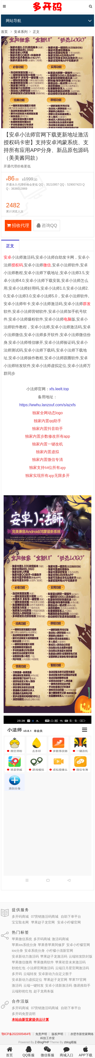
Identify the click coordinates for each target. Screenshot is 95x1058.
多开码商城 (20, 916)
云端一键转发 (33, 985)
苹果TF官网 (77, 980)
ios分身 (17, 951)
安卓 (7, 257)
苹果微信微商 (22, 962)
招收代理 (18, 225)
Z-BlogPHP (42, 1042)
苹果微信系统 (22, 939)
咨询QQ (46, 225)
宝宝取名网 (20, 922)
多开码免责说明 (23, 1014)
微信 (47, 265)
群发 (87, 304)
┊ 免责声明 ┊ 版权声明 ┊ (49, 1034)
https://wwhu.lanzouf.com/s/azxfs (47, 405)
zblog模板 (70, 1042)
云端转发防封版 (80, 956)
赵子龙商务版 (44, 991)
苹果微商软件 (44, 962)
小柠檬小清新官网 (59, 951)
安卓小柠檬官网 (69, 922)
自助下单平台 (71, 916)
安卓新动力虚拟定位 (27, 980)
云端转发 (30, 974)
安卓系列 (20, 32)
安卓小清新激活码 (58, 985)
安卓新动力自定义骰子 (55, 974)
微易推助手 (82, 985)
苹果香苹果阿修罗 (51, 945)
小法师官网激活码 (40, 968)
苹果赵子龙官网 (43, 922)
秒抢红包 (18, 968)
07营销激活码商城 (45, 916)
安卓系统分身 (34, 951)
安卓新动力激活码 (25, 956)
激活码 (17, 985)
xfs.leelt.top (59, 389)
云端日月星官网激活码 (72, 968)
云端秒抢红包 (22, 991)
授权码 (17, 265)
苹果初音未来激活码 (70, 962)
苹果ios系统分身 (24, 945)
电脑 (67, 319)
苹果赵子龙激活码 (53, 956)
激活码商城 (60, 939)
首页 (4, 32)
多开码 (17, 974)
